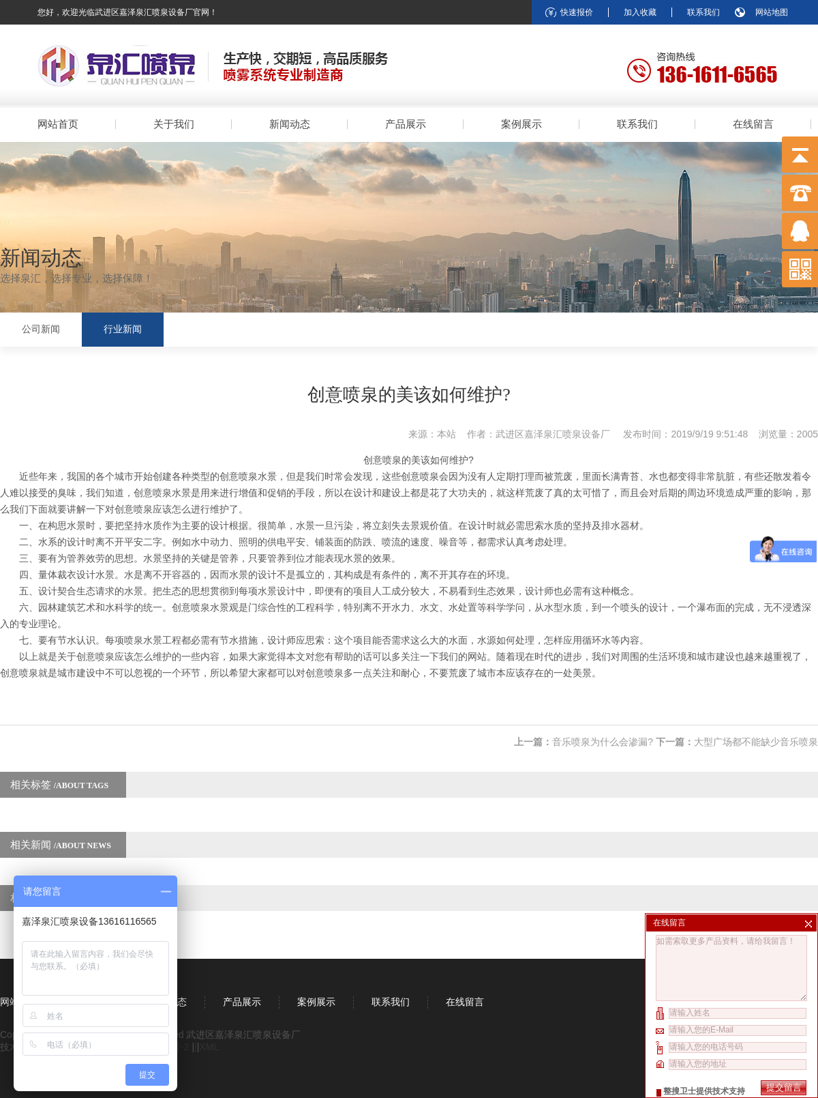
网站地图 (771, 12)
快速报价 (576, 12)
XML (209, 1046)
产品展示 (405, 124)
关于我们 (173, 124)
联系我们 (703, 12)
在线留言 (753, 124)
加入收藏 (640, 12)
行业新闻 (123, 329)
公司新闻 (41, 329)
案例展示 (521, 124)
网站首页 (57, 124)
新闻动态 (289, 124)
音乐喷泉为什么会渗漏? (602, 741)
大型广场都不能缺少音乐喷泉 (756, 741)
